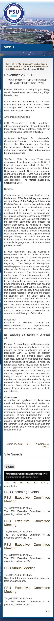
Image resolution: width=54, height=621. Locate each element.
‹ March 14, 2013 (14, 444)
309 (7, 483)
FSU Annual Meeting (20, 568)
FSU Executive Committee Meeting (27, 499)
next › (7, 486)
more (47, 611)
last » (14, 486)
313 (36, 483)
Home (8, 64)
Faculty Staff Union (19, 29)
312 (29, 483)
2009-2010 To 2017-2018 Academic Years (30, 67)
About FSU (16, 64)
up (27, 444)
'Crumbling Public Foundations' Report (25, 474)
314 (43, 483)
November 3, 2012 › (42, 446)
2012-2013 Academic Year (16, 69)
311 (21, 483)
